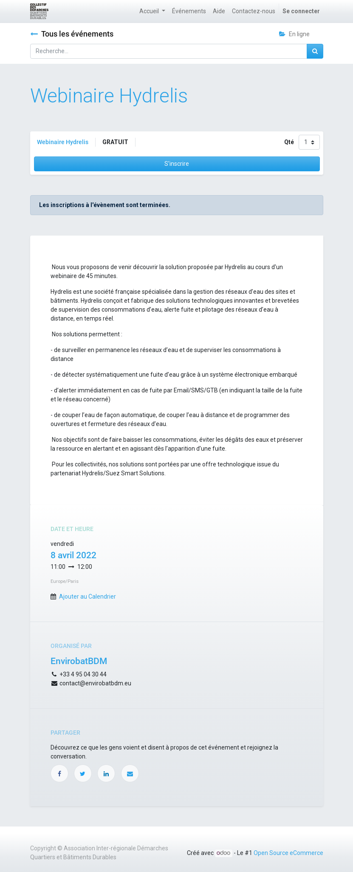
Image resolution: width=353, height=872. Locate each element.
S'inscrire (176, 163)
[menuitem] (189, 11)
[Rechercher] (315, 51)
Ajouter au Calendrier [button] (87, 596)
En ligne (294, 34)
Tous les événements (71, 34)
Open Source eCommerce (288, 852)
